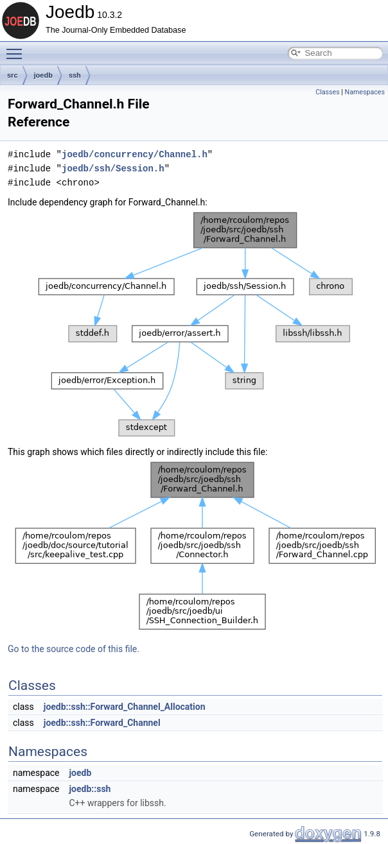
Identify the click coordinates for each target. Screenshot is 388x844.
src (12, 75)
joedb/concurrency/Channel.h (134, 154)
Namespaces (365, 92)
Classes (327, 92)
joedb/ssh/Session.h (113, 168)
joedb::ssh (89, 789)
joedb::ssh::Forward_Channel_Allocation (125, 707)
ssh (75, 75)
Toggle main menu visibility (17, 48)
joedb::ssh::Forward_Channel (102, 723)
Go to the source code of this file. (73, 649)
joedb (43, 75)
